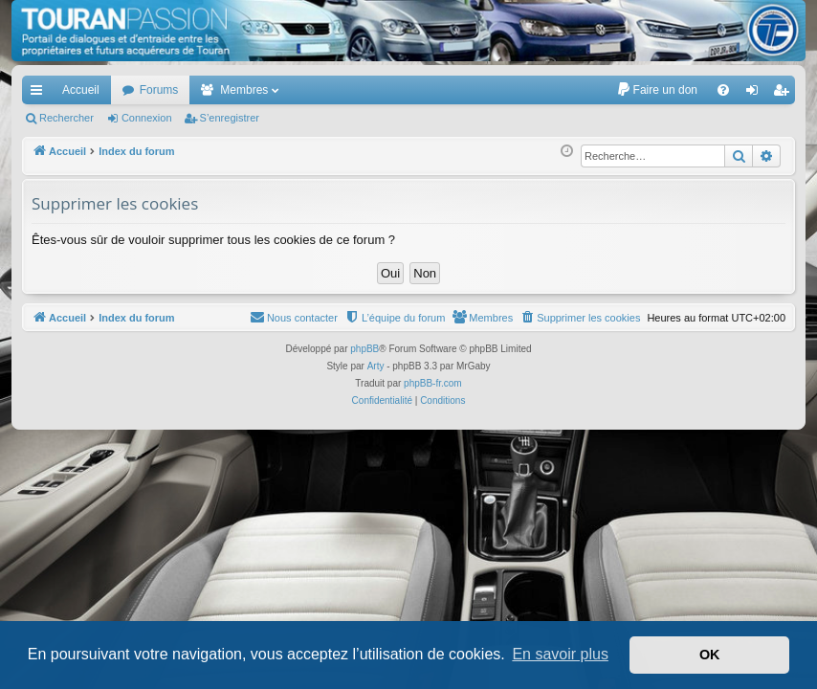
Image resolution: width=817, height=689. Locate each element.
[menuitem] (657, 90)
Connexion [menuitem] (756, 93)
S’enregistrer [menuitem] (785, 93)
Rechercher (66, 117)
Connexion (146, 117)
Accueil (80, 90)
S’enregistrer (229, 117)
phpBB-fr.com (433, 383)
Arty (376, 366)
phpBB (364, 349)
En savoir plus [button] (560, 654)
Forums (159, 90)
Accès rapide (40, 93)
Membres (244, 90)
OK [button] (709, 654)
